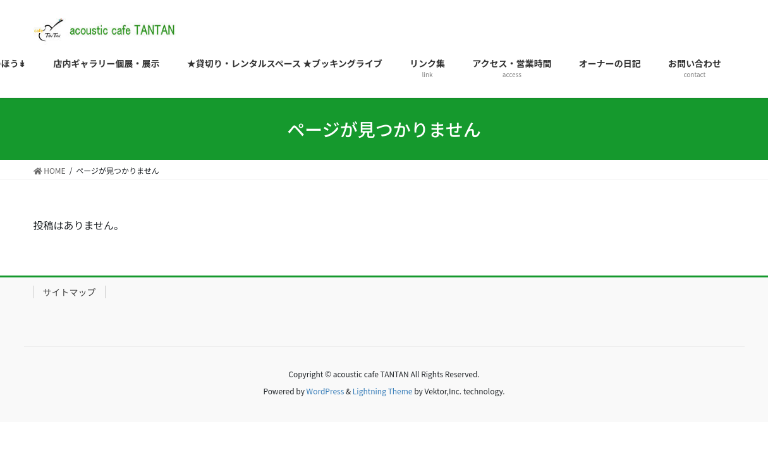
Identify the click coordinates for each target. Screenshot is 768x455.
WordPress (325, 390)
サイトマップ (69, 292)
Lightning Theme (383, 390)
